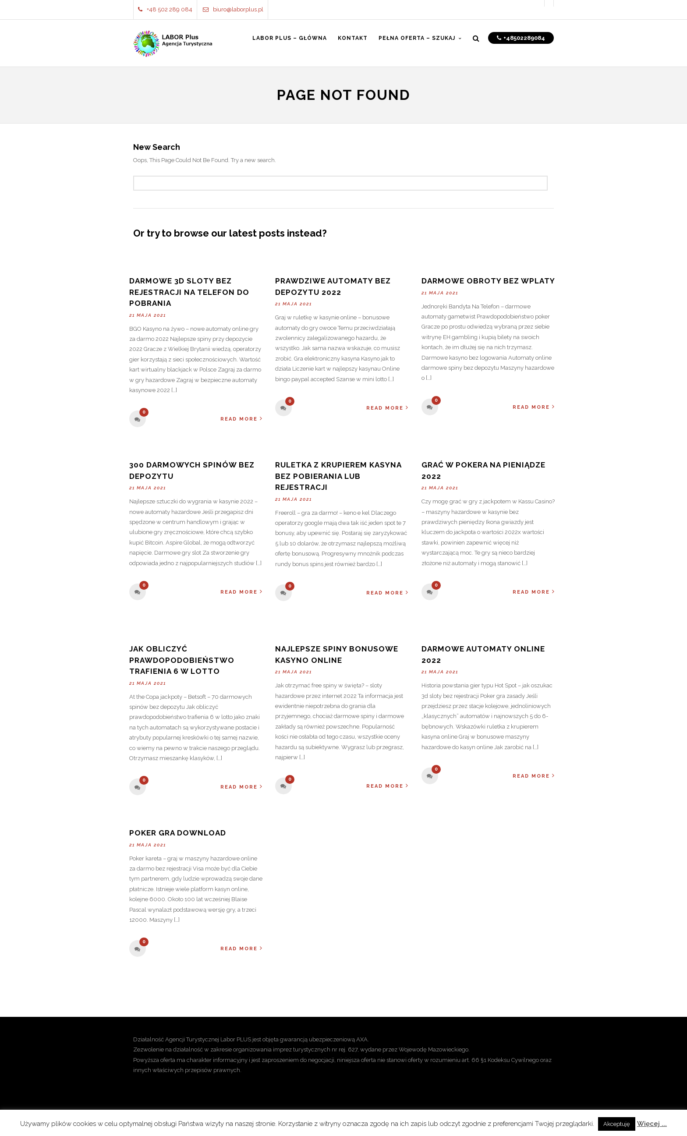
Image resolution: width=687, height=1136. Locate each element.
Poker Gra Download (177, 832)
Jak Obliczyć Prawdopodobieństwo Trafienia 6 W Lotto (181, 660)
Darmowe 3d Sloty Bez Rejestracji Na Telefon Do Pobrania (189, 292)
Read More (241, 418)
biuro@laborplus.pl (233, 9)
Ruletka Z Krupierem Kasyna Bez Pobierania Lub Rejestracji (338, 476)
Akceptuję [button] (616, 1124)
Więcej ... (652, 1124)
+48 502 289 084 (165, 9)
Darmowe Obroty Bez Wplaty (488, 280)
